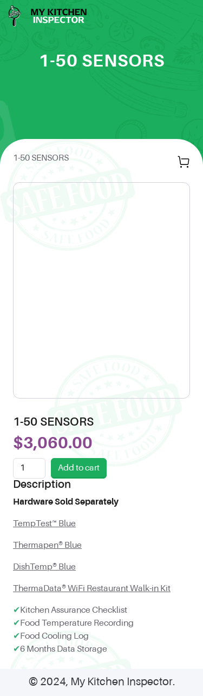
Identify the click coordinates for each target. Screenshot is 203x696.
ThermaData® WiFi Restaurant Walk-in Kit (92, 589)
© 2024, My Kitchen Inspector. (102, 682)
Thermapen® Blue (47, 545)
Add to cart (79, 468)
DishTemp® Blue (44, 567)
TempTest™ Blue (44, 524)
